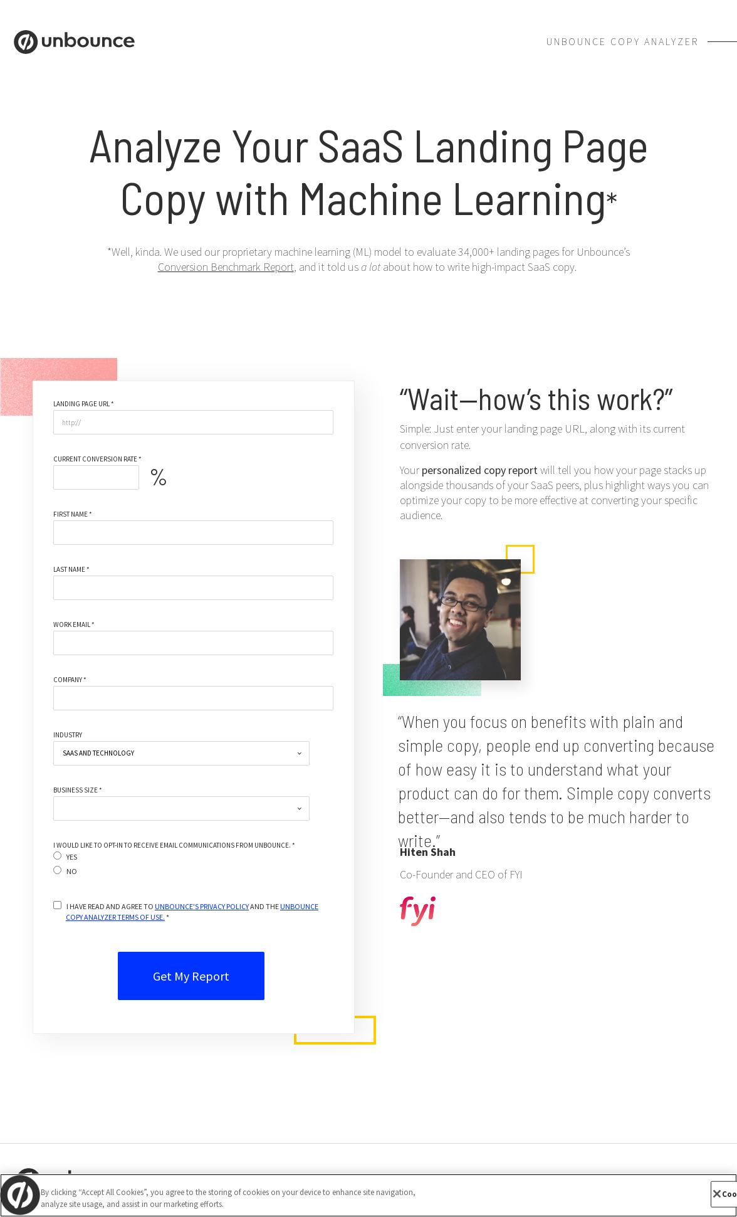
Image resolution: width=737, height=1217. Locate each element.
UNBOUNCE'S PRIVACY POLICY (202, 906)
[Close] (717, 1194)
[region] (368, 1195)
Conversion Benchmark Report (226, 267)
